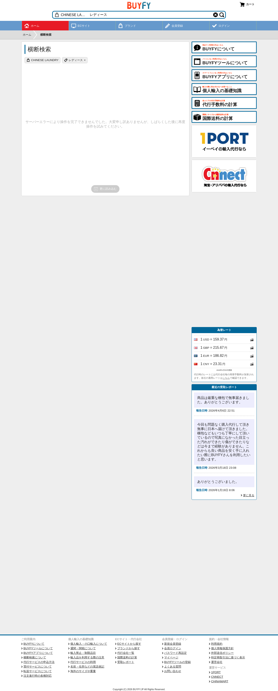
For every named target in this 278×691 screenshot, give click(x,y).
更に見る (248, 495)
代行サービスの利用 (83, 662)
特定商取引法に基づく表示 (228, 657)
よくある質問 (172, 666)
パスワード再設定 (175, 652)
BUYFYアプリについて (38, 652)
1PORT (216, 672)
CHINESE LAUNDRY (44, 60)
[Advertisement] (224, 259)
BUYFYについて (33, 643)
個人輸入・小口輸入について (88, 643)
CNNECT (217, 676)
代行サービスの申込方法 (39, 662)
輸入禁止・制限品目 (83, 652)
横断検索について (34, 657)
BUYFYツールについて (38, 648)
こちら (226, 378)
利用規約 (216, 643)
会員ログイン (172, 648)
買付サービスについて (37, 666)
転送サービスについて (37, 671)
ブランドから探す (128, 648)
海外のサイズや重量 (83, 671)
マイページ (171, 657)
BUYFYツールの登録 (177, 662)
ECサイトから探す (129, 643)
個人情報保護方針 (222, 648)
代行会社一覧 (125, 652)
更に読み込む (105, 189)
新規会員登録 (172, 643)
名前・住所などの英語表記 (87, 666)
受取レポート (125, 662)
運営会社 (216, 662)
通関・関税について (83, 648)
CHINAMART (219, 681)
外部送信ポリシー (222, 652)
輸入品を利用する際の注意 (87, 657)
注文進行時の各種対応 (37, 675)
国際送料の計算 (127, 657)
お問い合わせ (172, 671)
